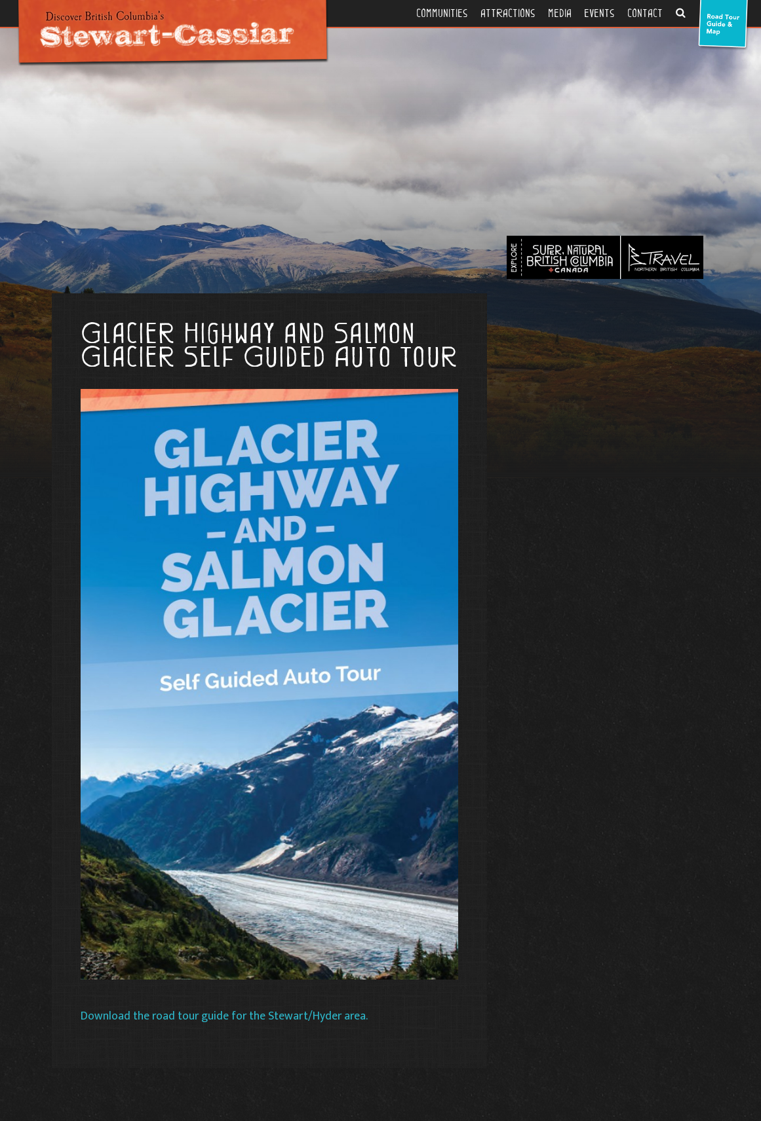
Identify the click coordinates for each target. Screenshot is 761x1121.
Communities (441, 13)
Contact (645, 13)
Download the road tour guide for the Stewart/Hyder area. (225, 1015)
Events (599, 13)
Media (560, 13)
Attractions (507, 13)
